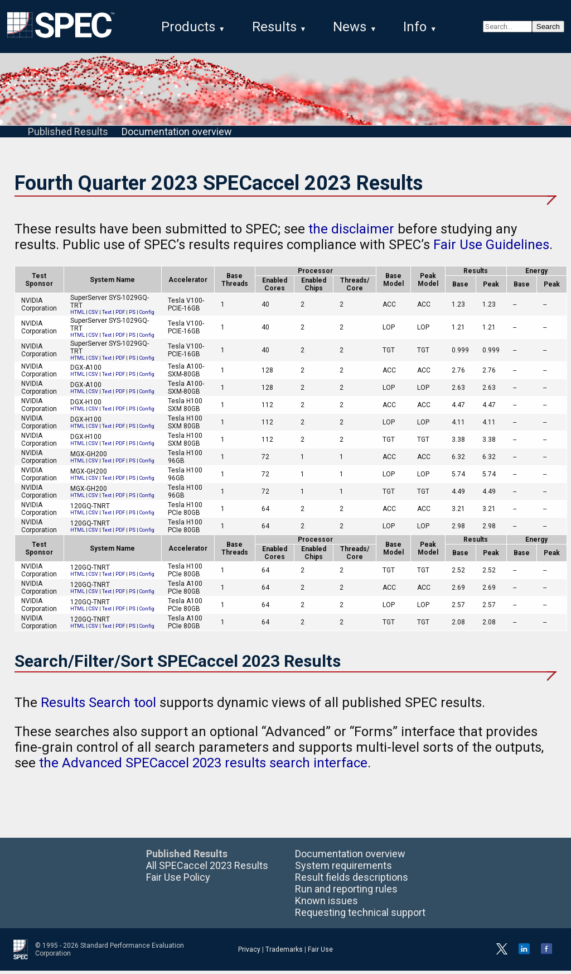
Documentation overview (177, 134)
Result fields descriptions (351, 880)
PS (132, 315)
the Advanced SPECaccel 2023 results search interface (203, 766)
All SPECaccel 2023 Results (207, 869)
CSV (93, 315)
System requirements (343, 869)
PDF (120, 315)
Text (107, 315)
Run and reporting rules (346, 892)
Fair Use (320, 953)
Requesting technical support (360, 916)
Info (415, 27)
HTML (77, 315)
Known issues (326, 904)
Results (274, 27)
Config (146, 315)
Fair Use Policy (178, 880)
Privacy (249, 953)
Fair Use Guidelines (491, 248)
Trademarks (284, 953)
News (349, 27)
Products (188, 27)
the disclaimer (351, 232)
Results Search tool (98, 706)
